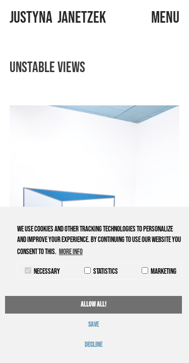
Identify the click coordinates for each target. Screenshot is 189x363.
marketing (159, 271)
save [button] (93, 325)
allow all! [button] (93, 304)
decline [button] (93, 345)
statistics (101, 271)
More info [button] (71, 252)
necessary (42, 271)
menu (165, 18)
